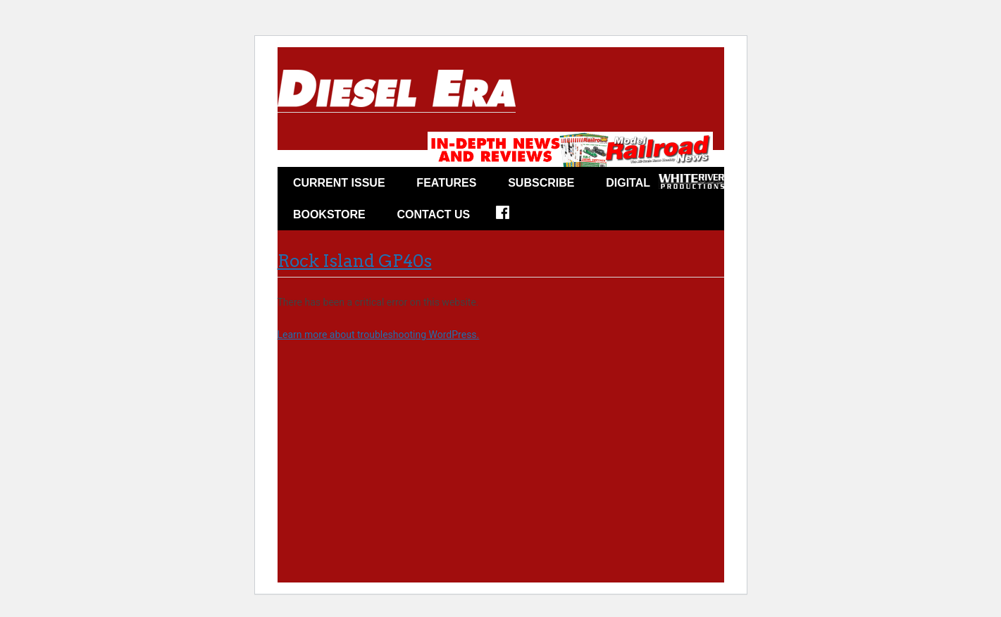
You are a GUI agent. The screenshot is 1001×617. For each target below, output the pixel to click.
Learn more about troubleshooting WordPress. (379, 334)
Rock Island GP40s (355, 261)
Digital (628, 183)
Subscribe (541, 183)
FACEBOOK (512, 217)
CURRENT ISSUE (339, 183)
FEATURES (446, 183)
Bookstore (329, 214)
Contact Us (434, 214)
